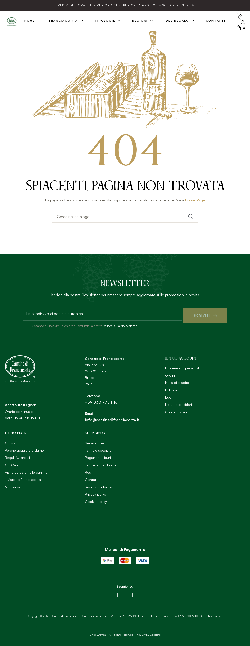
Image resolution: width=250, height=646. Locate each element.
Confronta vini (176, 410)
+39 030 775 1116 (101, 400)
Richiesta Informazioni (102, 485)
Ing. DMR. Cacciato (148, 633)
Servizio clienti (96, 441)
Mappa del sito (17, 485)
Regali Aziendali (17, 456)
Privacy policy (96, 492)
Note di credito (177, 381)
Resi (88, 470)
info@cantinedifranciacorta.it (112, 417)
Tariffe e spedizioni (99, 448)
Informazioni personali (182, 366)
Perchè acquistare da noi (25, 448)
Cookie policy (96, 500)
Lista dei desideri (178, 403)
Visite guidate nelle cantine (26, 470)
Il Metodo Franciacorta (23, 478)
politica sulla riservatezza (120, 324)
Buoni (169, 395)
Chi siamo (13, 441)
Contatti (91, 478)
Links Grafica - (98, 633)
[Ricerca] (125, 217)
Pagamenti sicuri (98, 456)
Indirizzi (171, 388)
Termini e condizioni (100, 463)
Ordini (170, 373)
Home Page (195, 200)
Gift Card (12, 463)
